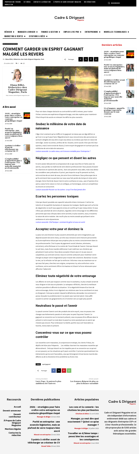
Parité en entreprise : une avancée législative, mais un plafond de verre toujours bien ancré (13, 133)
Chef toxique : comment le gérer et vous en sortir (67, 222)
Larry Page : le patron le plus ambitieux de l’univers (48, 382)
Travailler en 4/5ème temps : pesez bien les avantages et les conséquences (83, 436)
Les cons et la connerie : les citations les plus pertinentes (83, 408)
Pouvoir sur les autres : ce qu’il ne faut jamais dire (66, 189)
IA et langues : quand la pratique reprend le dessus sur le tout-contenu (114, 111)
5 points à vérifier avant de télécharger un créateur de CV (13, 148)
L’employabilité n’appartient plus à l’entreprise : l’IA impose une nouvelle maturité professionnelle (13, 163)
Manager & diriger (44, 417)
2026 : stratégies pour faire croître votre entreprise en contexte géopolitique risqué (13, 117)
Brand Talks (46, 446)
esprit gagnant (46, 364)
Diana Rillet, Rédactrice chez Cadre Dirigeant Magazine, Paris (24, 59)
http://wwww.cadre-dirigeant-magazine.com (17, 95)
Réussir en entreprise (10, 44)
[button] (114, 3)
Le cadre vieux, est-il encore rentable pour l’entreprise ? (69, 151)
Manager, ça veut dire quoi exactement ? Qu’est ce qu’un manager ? (83, 421)
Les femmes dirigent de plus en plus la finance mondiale (84, 382)
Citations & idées (82, 414)
